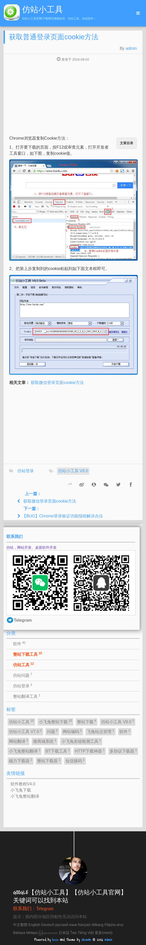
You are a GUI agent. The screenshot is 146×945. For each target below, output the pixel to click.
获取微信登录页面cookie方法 (57, 382)
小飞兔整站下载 (55, 721)
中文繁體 (20, 925)
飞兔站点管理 (100, 731)
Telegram (45, 908)
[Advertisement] (73, 99)
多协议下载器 (123, 750)
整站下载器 (48, 760)
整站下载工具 (27, 654)
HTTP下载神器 (90, 750)
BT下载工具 (57, 750)
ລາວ (120, 925)
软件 (19, 643)
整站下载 (86, 721)
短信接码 (75, 760)
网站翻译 (18, 741)
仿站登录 (25, 471)
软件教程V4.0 (23, 784)
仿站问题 (22, 675)
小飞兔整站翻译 (24, 750)
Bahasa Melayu (25, 933)
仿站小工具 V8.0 (73, 471)
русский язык (66, 925)
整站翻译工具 (26, 696)
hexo (55, 939)
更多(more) (103, 933)
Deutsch (47, 925)
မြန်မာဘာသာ (48, 933)
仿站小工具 (21, 721)
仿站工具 (23, 664)
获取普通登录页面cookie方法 (53, 37)
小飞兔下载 (21, 790)
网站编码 (72, 731)
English (34, 925)
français (84, 925)
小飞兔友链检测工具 (81, 741)
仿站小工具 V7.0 (25, 731)
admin (131, 48)
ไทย (73, 933)
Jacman (86, 939)
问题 (52, 731)
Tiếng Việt (86, 933)
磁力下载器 (20, 760)
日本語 (64, 933)
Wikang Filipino (103, 925)
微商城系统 (44, 741)
